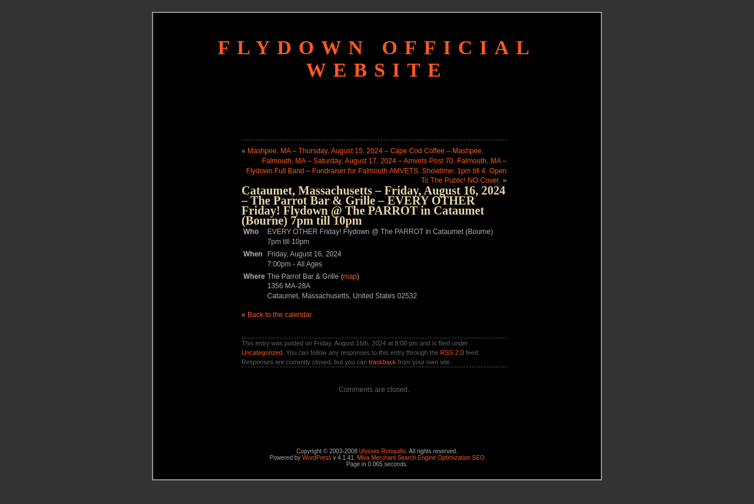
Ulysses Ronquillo (382, 451)
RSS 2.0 (452, 352)
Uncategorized (262, 352)
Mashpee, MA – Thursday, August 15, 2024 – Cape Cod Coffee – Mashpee (364, 151)
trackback (382, 361)
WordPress (316, 457)
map (349, 276)
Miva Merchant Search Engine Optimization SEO (420, 457)
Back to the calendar (279, 315)
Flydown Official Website (376, 59)
